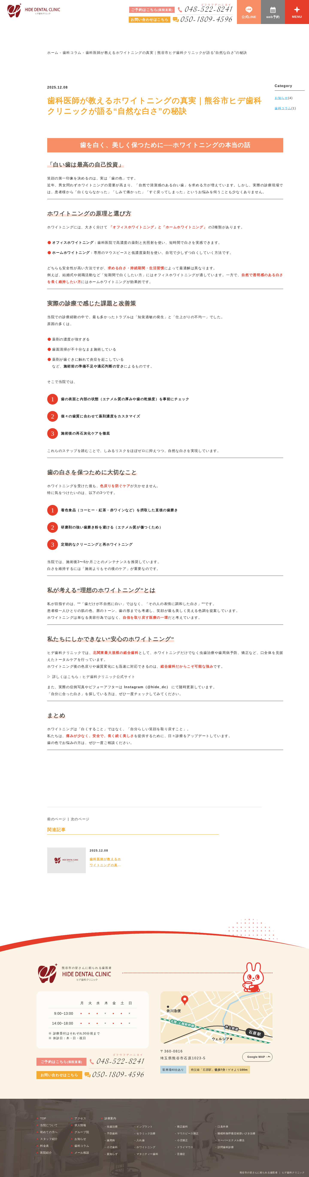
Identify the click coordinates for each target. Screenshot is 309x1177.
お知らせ (80, 1139)
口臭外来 (223, 1126)
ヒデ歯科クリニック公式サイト (108, 677)
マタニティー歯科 (147, 1154)
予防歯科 (112, 1133)
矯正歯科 (182, 1126)
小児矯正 (182, 1140)
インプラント (144, 1126)
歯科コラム (81, 1145)
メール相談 (81, 1152)
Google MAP (256, 1056)
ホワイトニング (145, 1147)
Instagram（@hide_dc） (147, 687)
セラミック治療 (145, 1133)
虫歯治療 (112, 1126)
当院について (49, 1125)
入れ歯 (140, 1140)
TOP (43, 1118)
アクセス (80, 1118)
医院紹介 (46, 1152)
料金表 (44, 1145)
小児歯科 (112, 1147)
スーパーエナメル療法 (231, 1140)
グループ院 (81, 1132)
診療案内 (110, 1118)
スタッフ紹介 (49, 1139)
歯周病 (111, 1140)
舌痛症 (181, 1154)
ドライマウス (185, 1147)
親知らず (112, 1154)
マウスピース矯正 (188, 1133)
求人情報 (80, 1125)
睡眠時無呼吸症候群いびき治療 (236, 1133)
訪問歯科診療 (226, 1147)
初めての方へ (49, 1132)
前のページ (56, 819)
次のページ (80, 819)
